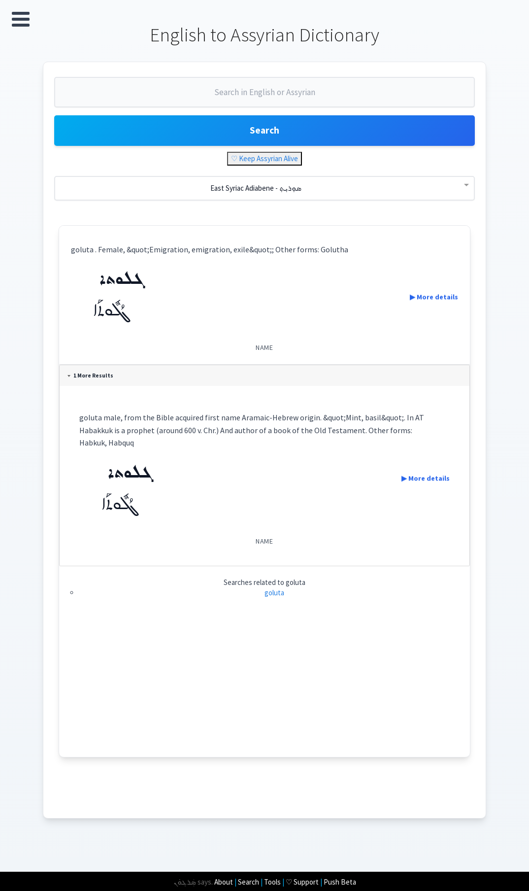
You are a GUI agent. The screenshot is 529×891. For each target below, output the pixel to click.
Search (264, 133)
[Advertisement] (264, 691)
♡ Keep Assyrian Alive (264, 161)
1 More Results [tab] (91, 378)
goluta (274, 595)
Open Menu (21, 19)
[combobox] (264, 97)
